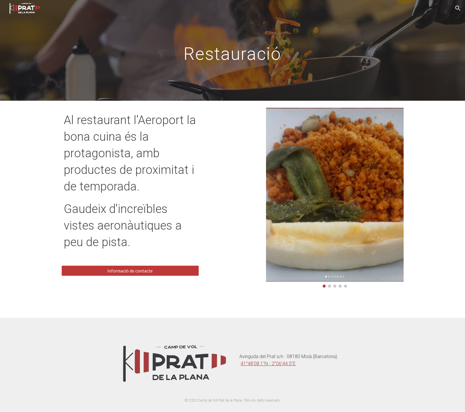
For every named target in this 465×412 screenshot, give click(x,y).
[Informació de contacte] (130, 271)
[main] (232, 50)
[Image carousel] (335, 198)
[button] (458, 8)
